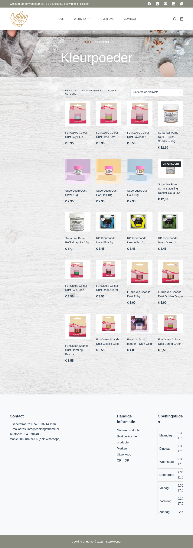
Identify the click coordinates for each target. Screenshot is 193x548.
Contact (130, 18)
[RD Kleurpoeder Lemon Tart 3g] (139, 221)
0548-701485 (32, 434)
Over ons (107, 18)
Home (61, 18)
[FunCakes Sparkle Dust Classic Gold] (108, 323)
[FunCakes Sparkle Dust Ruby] (139, 272)
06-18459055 (29, 439)
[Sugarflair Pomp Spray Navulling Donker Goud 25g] (170, 168)
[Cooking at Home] (19, 18)
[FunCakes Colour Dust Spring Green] (170, 323)
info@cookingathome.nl (43, 429)
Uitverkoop (124, 454)
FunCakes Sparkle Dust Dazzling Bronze (76, 350)
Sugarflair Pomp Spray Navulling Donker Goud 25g (169, 188)
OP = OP (123, 460)
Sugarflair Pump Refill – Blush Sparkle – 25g (168, 137)
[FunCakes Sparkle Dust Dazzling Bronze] (77, 326)
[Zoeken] (174, 19)
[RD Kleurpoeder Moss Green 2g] (170, 221)
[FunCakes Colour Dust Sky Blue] (77, 113)
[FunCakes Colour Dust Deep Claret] (108, 269)
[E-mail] (165, 3)
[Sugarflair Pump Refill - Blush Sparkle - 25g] (170, 113)
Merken (122, 448)
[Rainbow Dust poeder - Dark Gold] (139, 323)
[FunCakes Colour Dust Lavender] (139, 113)
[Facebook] (149, 3)
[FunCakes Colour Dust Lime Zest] (108, 113)
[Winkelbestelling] (156, 92)
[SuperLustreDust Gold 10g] (139, 171)
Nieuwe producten (129, 430)
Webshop (83, 19)
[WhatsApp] (181, 3)
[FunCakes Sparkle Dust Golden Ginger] (170, 272)
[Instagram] (157, 3)
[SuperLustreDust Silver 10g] (77, 171)
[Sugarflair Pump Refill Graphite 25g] (77, 221)
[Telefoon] (173, 3)
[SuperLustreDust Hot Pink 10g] (108, 171)
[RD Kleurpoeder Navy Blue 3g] (108, 221)
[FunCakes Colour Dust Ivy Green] (77, 269)
